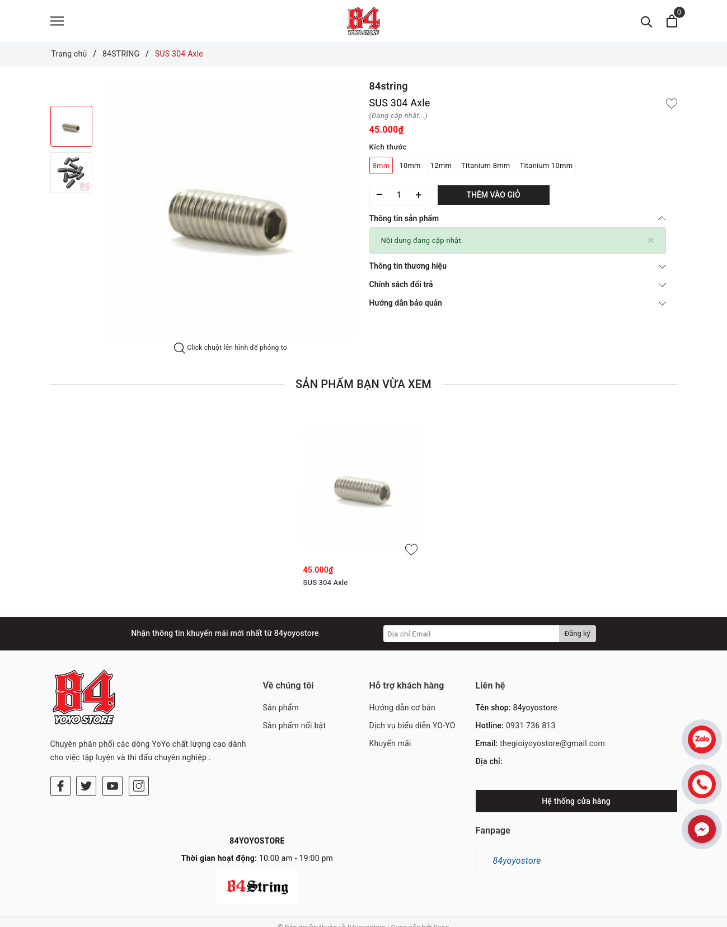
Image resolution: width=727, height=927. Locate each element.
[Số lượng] (399, 195)
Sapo (441, 916)
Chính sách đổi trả (517, 284)
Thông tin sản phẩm (517, 218)
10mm (409, 165)
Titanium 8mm (485, 165)
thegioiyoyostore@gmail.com (552, 743)
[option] (231, 210)
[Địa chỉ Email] (471, 633)
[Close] (650, 240)
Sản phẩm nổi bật (294, 725)
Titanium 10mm (546, 165)
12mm (441, 165)
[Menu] (57, 21)
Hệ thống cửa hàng (576, 801)
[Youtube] (112, 740)
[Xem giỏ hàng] (672, 21)
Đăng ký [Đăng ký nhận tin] (577, 633)
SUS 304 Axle (325, 582)
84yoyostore (517, 860)
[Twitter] (86, 740)
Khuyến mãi (390, 743)
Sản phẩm (281, 707)
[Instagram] (139, 740)
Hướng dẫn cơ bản (402, 707)
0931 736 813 (531, 725)
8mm (381, 165)
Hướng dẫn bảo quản (517, 302)
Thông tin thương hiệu (517, 265)
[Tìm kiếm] (647, 21)
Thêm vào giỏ (493, 194)
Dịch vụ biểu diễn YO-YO (412, 725)
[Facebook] (60, 740)
